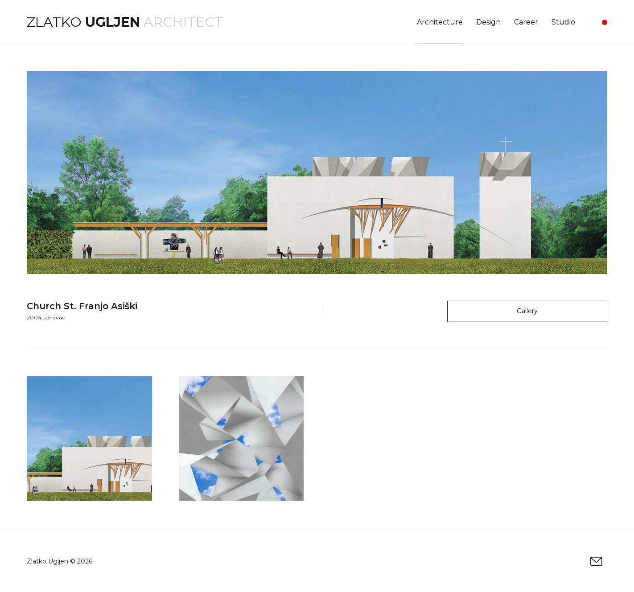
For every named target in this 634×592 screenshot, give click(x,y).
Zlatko (83, 22)
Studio (563, 22)
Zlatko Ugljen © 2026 (59, 561)
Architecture (440, 22)
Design (488, 22)
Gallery (527, 311)
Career (526, 22)
